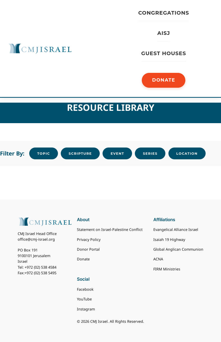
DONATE (163, 80)
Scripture (80, 153)
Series (150, 153)
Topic (43, 153)
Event (117, 153)
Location (187, 153)
